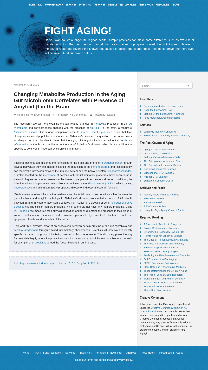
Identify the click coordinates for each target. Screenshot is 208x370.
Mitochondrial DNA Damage (159, 172)
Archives (130, 4)
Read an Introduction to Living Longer (164, 106)
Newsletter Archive (154, 198)
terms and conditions (99, 359)
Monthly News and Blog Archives (161, 194)
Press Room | (150, 352)
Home (32, 4)
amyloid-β (95, 128)
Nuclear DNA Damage (156, 176)
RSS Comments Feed (155, 206)
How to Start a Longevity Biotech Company (167, 135)
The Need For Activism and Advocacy (164, 243)
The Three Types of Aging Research (163, 274)
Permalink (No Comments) (71, 114)
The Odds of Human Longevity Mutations (166, 239)
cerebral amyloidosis (26, 230)
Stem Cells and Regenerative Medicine (165, 267)
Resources (162, 4)
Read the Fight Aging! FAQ (158, 110)
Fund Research (54, 4)
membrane (49, 175)
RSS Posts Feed (153, 202)
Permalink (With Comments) (33, 114)
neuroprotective (23, 187)
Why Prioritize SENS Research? (161, 286)
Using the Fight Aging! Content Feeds (164, 210)
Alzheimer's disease (26, 132)
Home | (27, 352)
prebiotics (40, 242)
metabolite (100, 123)
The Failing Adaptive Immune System (164, 161)
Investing (85, 4)
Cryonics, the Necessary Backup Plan (164, 231)
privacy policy (124, 359)
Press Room (146, 4)
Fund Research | (54, 352)
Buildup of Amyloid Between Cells (162, 157)
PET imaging (21, 211)
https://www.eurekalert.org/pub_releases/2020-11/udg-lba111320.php (60, 263)
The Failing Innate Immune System (163, 165)
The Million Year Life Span (158, 290)
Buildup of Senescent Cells (158, 180)
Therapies (99, 4)
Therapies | (101, 352)
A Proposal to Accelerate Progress (162, 224)
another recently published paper (100, 132)
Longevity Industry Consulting (160, 131)
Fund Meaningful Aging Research (162, 117)
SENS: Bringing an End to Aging (161, 263)
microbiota (31, 183)
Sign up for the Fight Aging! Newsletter (164, 113)
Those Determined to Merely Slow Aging (165, 270)
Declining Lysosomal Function (160, 169)
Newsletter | (118, 352)
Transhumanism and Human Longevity (164, 278)
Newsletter (115, 4)
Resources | (167, 352)
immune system (100, 166)
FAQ (40, 4)
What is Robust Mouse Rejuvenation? (164, 282)
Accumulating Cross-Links (158, 153)
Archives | (133, 352)
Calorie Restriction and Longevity (161, 228)
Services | (72, 352)
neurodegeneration (111, 162)
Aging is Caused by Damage (159, 149)
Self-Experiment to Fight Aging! (160, 259)
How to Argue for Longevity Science (163, 235)
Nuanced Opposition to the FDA (161, 247)
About (175, 4)
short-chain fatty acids (100, 183)
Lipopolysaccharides (120, 171)
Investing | (86, 352)
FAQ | (38, 352)
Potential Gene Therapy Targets (161, 251)
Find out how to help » (77, 53)
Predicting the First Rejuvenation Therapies (167, 255)
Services (71, 4)
